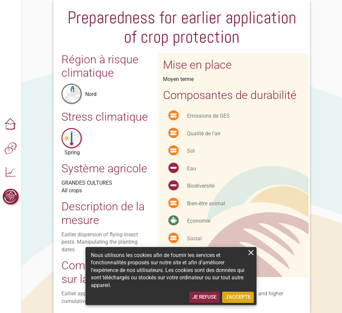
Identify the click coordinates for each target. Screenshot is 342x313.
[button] (11, 125)
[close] (250, 252)
